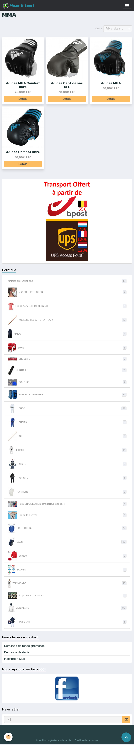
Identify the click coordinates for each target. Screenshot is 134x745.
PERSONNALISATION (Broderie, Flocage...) (67, 504)
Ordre (98, 28)
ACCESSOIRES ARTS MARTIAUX (67, 320)
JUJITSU (67, 422)
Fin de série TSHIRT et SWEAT (67, 306)
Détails (23, 98)
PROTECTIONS (67, 528)
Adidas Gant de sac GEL (67, 85)
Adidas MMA (111, 83)
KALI (67, 436)
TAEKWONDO (67, 583)
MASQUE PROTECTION (67, 292)
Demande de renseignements (24, 646)
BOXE (67, 348)
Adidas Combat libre (23, 152)
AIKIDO (67, 334)
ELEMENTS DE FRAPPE (67, 394)
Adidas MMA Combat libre (23, 85)
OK (126, 719)
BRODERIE (67, 359)
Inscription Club (14, 659)
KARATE (67, 450)
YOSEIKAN (67, 622)
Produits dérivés (67, 515)
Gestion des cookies (86, 740)
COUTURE (67, 382)
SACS (67, 542)
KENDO (67, 464)
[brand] (18, 5)
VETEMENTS (67, 608)
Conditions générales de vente (53, 740)
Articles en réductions (67, 281)
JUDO (67, 408)
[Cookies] (8, 737)
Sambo (67, 556)
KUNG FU (67, 478)
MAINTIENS (67, 492)
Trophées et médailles (67, 595)
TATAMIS (67, 570)
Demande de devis (17, 652)
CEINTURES (67, 370)
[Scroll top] (126, 737)
